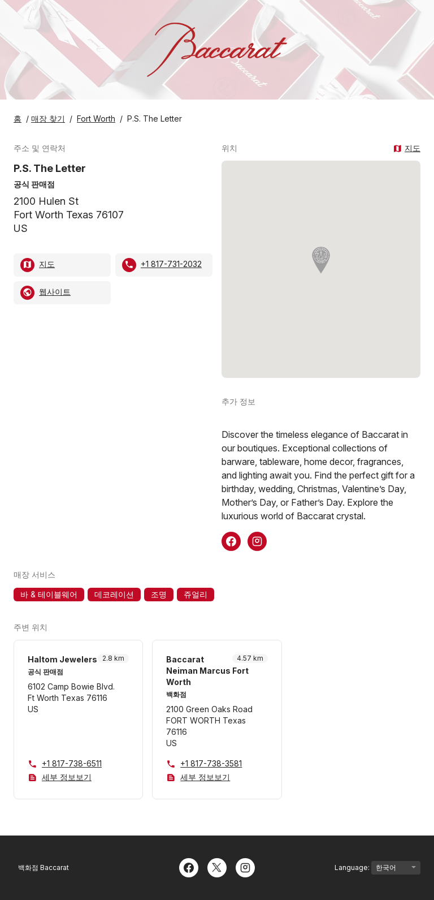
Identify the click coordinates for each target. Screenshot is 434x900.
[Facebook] (188, 866)
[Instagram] (245, 866)
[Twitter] (217, 866)
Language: (377, 868)
